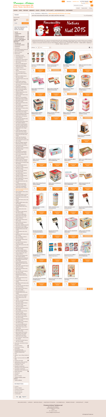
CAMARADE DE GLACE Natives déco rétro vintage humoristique (22, 149)
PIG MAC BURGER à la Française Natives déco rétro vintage (21, 292)
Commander (25, 23)
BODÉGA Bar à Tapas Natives (22, 59)
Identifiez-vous (76, 1)
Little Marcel (17, 372)
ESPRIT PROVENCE (18, 371)
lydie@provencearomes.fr (54, 412)
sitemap (86, 402)
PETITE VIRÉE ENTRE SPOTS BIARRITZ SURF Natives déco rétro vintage (22, 263)
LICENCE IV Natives (19, 67)
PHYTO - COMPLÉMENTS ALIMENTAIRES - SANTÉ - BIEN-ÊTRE (20, 40)
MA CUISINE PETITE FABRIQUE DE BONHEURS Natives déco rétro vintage (22, 259)
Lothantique (17, 48)
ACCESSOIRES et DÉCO (19, 44)
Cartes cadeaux (18, 380)
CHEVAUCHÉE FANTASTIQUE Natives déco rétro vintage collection (21, 128)
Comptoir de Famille (19, 360)
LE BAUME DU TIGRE (19, 364)
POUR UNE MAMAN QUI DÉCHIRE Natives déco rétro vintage (21, 206)
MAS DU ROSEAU (18, 375)
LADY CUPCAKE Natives (20, 71)
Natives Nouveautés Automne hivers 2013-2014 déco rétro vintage (22, 134)
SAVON (16, 32)
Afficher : (33, 47)
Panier (16, 15)
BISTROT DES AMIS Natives (21, 63)
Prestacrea (90, 414)
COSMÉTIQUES (18, 33)
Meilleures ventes (22, 402)
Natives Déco (17, 53)
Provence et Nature (18, 345)
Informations (18, 384)
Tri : (41, 47)
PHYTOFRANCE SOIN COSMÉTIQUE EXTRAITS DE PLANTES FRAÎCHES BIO (20, 351)
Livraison (16, 386)
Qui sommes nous (18, 390)
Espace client (84, 8)
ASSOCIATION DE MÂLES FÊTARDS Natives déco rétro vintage (21, 275)
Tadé (16, 353)
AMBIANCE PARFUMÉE (20, 36)
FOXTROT (17, 374)
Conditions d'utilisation (19, 389)
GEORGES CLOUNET (20, 55)
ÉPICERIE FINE (18, 43)
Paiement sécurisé (18, 392)
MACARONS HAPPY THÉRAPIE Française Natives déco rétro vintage (22, 228)
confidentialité (18, 393)
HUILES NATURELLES (19, 38)
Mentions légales (18, 387)
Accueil (32, 13)
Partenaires (17, 46)
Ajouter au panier (40, 71)
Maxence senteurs (18, 52)
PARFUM (17, 35)
